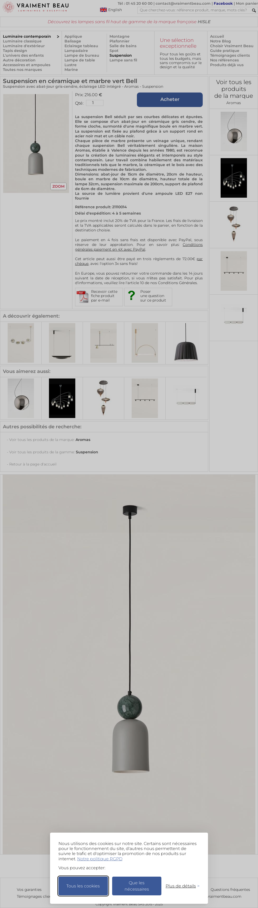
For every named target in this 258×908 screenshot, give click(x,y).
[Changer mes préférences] (180, 886)
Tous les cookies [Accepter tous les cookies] (83, 885)
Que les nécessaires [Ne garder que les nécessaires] (137, 886)
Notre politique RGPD (99, 858)
